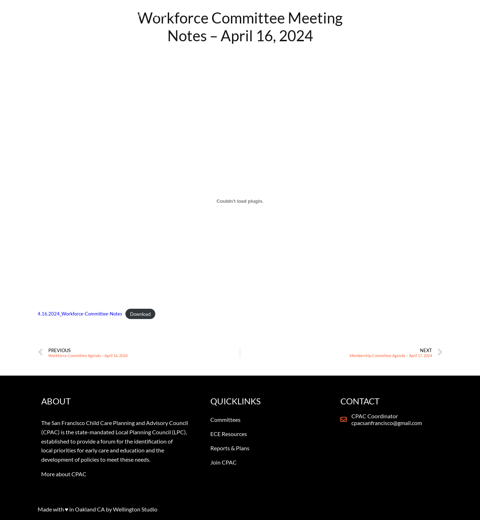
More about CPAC (63, 474)
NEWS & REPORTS (333, 19)
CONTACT (382, 19)
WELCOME (170, 19)
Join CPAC (223, 462)
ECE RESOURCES (275, 19)
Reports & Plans (229, 448)
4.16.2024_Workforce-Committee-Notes (80, 314)
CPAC (233, 19)
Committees (225, 419)
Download (140, 314)
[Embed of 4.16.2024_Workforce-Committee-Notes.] (240, 201)
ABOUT (203, 19)
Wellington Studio (135, 509)
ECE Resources (228, 433)
